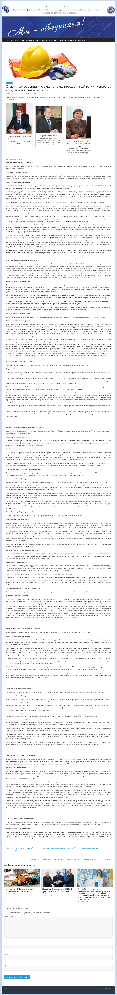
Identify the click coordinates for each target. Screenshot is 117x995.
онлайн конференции (17, 97)
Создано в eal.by (107, 988)
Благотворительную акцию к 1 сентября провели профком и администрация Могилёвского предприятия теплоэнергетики (51, 849)
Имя (6, 943)
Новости (9, 40)
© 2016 (6, 988)
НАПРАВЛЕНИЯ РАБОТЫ (30, 40)
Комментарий (9, 916)
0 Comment (32, 93)
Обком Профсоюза (21, 93)
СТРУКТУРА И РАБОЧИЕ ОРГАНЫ (65, 40)
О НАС (17, 40)
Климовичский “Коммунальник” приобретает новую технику (19, 890)
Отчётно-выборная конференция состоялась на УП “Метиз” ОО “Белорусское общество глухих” (71, 859)
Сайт (6, 965)
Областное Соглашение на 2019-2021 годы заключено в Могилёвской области (57, 891)
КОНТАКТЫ (82, 40)
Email (6, 954)
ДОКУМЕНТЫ (46, 40)
